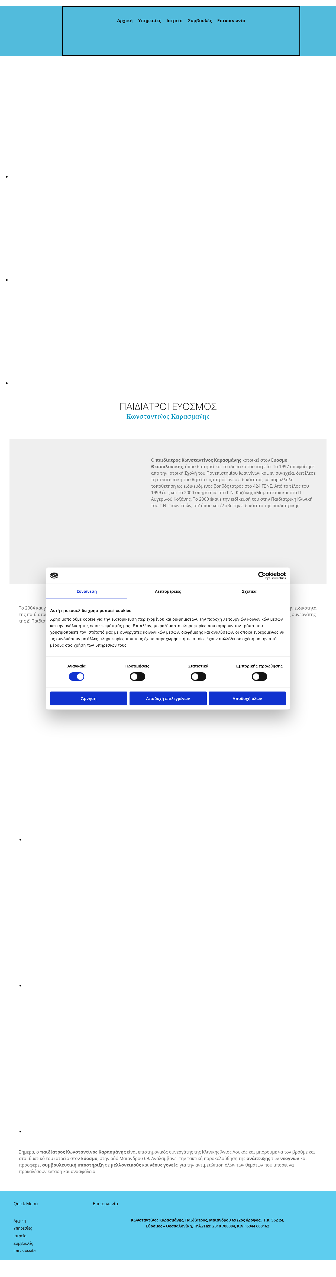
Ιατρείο (175, 21)
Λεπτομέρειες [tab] (168, 591)
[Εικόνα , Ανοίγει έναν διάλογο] (173, 177)
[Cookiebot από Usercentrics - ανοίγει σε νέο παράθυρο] (262, 576)
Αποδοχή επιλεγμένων (168, 698)
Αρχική (125, 21)
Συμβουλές (200, 21)
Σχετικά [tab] (249, 591)
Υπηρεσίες (149, 21)
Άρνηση (88, 698)
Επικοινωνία (231, 21)
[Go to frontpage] (38, 50)
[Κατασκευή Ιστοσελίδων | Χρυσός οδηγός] (97, 1244)
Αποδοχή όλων (247, 698)
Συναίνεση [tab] (86, 591)
